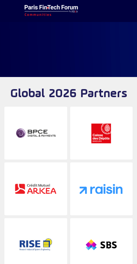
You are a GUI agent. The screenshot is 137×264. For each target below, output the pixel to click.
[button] (11, 11)
